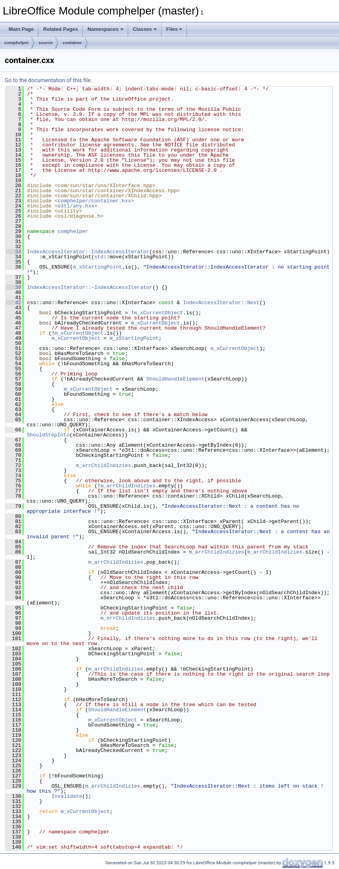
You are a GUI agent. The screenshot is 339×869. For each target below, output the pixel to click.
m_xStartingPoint (97, 266)
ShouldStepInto (48, 434)
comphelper (16, 42)
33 (13, 251)
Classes (145, 29)
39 (13, 287)
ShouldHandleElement (175, 378)
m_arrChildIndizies (103, 465)
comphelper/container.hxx (94, 200)
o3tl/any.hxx (76, 205)
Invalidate (66, 796)
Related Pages (60, 29)
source (45, 42)
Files (174, 29)
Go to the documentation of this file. (48, 80)
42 (13, 302)
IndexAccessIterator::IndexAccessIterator (88, 251)
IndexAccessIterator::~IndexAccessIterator (89, 287)
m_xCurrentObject (158, 312)
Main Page (21, 29)
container (72, 42)
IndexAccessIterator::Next (221, 302)
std (98, 256)
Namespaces (105, 29)
